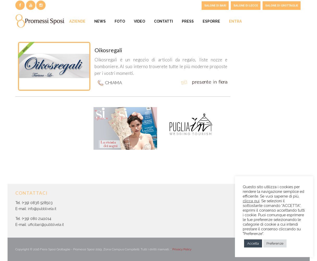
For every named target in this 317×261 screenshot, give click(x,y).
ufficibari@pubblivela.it (46, 225)
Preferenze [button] (274, 243)
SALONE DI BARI (215, 5)
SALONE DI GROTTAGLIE (281, 5)
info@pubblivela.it (42, 209)
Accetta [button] (253, 243)
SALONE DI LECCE (245, 5)
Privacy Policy (181, 249)
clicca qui (251, 201)
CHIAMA (109, 83)
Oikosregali (108, 50)
